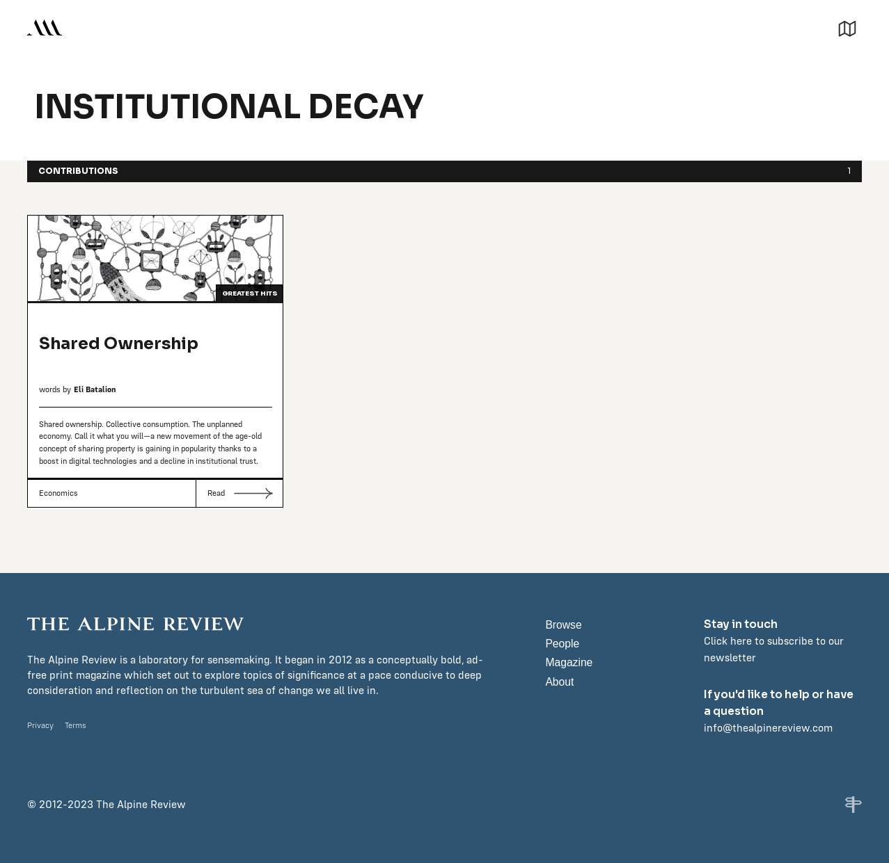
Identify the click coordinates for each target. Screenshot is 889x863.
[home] (44, 27)
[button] (847, 27)
